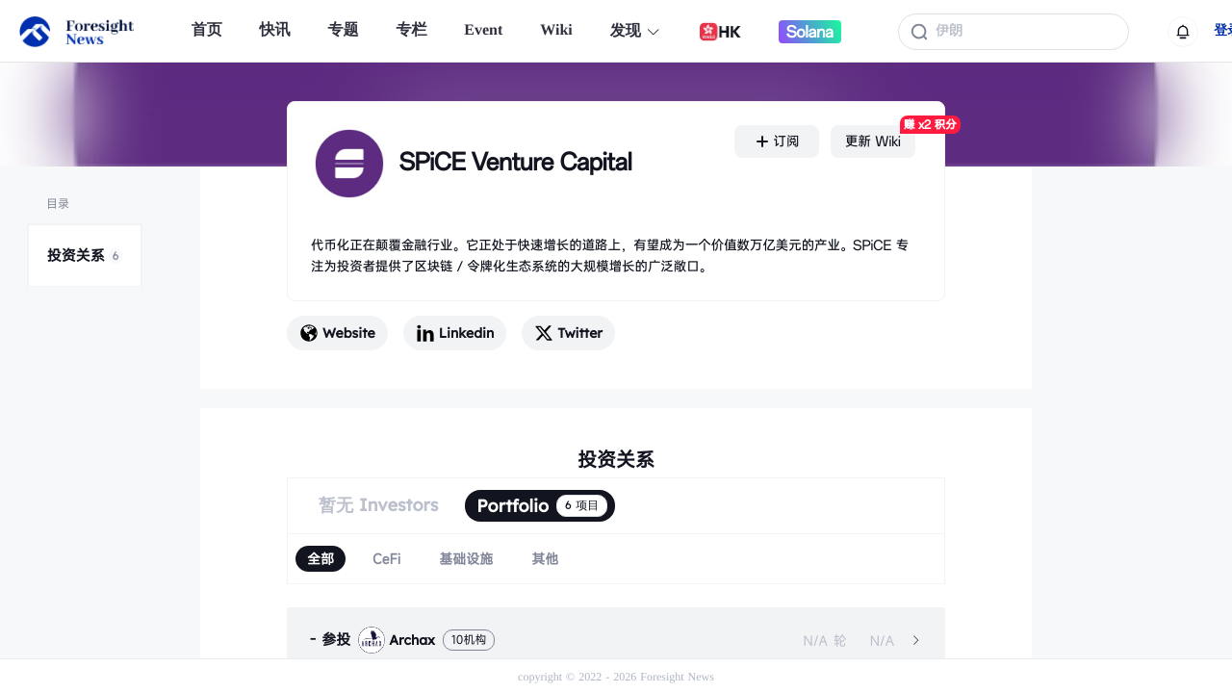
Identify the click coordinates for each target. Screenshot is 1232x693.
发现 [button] (635, 31)
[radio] (320, 559)
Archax (396, 640)
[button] (616, 640)
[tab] (616, 640)
